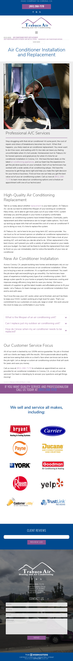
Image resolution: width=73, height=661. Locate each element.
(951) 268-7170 (36, 6)
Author (28, 382)
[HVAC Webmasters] (36, 655)
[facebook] (33, 12)
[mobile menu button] (36, 32)
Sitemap (51, 657)
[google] (36, 12)
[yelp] (40, 12)
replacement (36, 206)
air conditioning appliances (22, 162)
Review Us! (36, 542)
